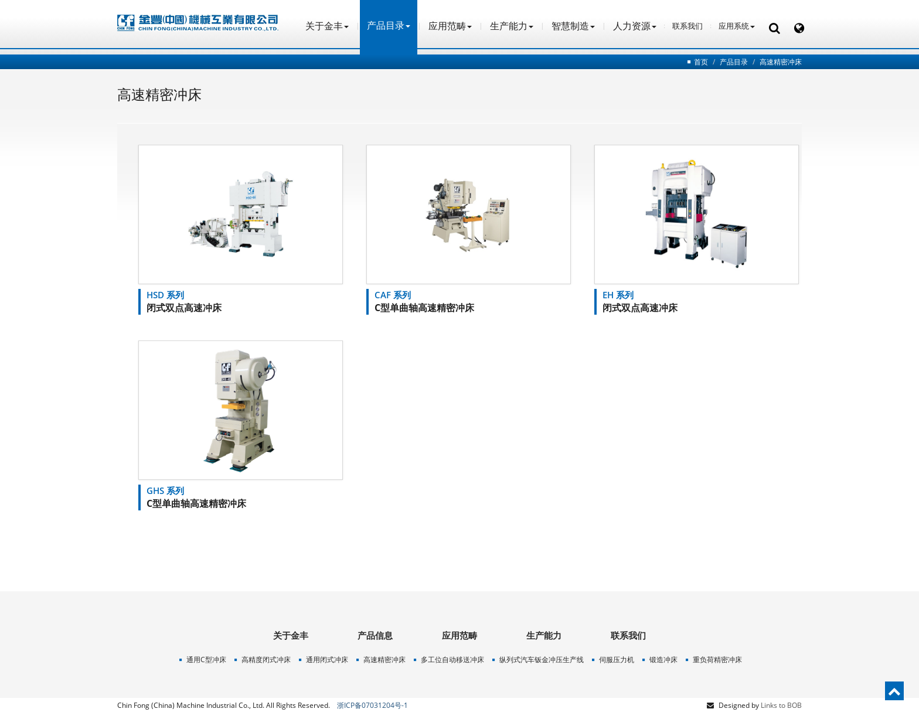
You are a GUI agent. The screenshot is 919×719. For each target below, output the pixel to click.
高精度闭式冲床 (266, 660)
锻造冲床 (663, 660)
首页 (701, 62)
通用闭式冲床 (327, 660)
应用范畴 (450, 25)
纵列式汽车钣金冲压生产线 (541, 660)
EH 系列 (618, 295)
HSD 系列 (165, 295)
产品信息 (375, 635)
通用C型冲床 (206, 660)
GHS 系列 (165, 490)
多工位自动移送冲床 (452, 660)
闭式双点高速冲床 (184, 307)
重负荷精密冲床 (717, 660)
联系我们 (687, 26)
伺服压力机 (616, 660)
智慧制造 (573, 25)
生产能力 (511, 25)
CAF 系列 (393, 295)
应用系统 (737, 26)
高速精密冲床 (781, 62)
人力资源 (634, 25)
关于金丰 (327, 25)
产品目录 (734, 62)
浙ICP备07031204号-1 (372, 705)
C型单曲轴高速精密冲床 (424, 307)
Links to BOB (781, 705)
